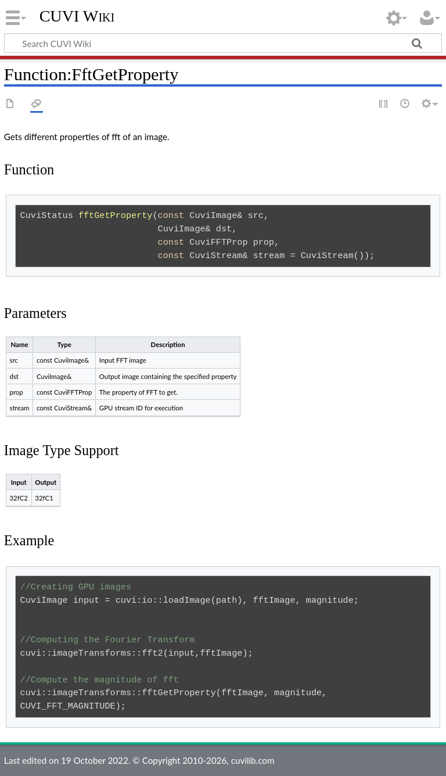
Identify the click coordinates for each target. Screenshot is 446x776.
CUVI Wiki (77, 16)
